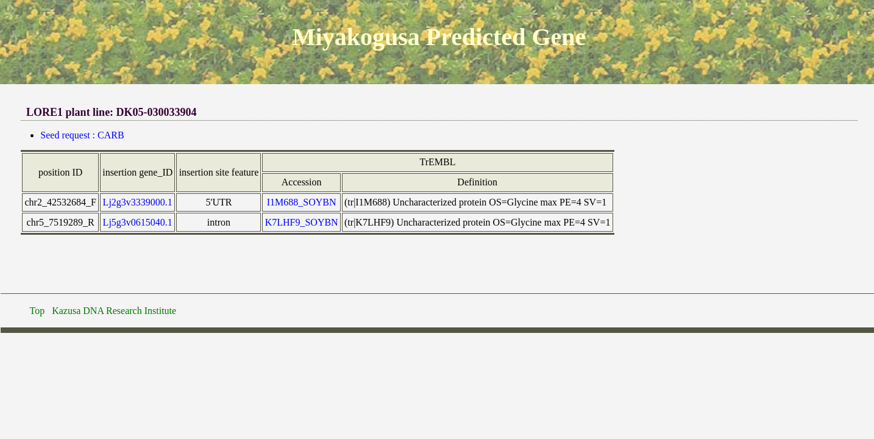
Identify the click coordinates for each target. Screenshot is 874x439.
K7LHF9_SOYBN (301, 222)
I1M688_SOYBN (301, 202)
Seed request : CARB (82, 135)
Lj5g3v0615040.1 (137, 222)
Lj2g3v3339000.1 (137, 202)
